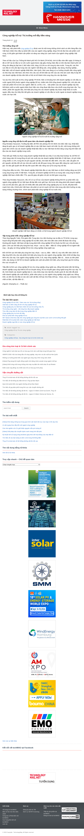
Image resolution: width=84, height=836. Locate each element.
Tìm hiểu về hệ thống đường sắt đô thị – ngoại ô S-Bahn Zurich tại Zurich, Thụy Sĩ (29, 391)
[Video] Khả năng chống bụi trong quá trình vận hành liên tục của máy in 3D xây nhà (30, 422)
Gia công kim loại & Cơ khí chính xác (31, 338)
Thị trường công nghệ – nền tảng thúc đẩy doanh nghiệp (21, 309)
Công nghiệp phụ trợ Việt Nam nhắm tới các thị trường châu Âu (23, 307)
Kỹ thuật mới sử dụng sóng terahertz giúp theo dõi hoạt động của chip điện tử (28, 434)
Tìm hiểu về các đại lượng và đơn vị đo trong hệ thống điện (22, 438)
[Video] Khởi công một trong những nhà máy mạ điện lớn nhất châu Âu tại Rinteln (29, 364)
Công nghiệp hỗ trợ (11, 330)
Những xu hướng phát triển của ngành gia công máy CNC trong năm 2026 (27, 358)
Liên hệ (5, 824)
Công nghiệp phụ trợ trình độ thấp (14, 313)
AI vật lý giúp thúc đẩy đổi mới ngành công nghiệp (19, 425)
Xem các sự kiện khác (10, 741)
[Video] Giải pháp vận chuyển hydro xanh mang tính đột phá (22, 431)
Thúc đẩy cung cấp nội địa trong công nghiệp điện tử (20, 311)
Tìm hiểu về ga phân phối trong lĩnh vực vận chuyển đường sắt (23, 387)
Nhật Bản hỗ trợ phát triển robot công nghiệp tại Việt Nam (21, 320)
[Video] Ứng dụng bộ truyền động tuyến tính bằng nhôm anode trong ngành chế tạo (30, 361)
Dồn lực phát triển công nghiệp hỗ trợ (15, 315)
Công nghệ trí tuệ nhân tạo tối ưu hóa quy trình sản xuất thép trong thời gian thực (29, 351)
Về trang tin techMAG (10, 809)
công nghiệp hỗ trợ (27, 48)
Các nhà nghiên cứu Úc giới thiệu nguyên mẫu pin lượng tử (22, 428)
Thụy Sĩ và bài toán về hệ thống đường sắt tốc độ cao (20, 377)
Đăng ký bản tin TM (29, 809)
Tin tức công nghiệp (24, 330)
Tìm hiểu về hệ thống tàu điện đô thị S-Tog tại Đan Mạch (21, 380)
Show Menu (42, 28)
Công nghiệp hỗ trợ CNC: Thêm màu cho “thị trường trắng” (22, 302)
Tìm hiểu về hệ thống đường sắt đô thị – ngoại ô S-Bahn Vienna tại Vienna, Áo (28, 394)
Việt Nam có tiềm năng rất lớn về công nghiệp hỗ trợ (20, 304)
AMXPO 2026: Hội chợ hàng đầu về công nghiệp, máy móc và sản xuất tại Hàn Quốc (30, 354)
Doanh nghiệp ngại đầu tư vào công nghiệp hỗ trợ (19, 322)
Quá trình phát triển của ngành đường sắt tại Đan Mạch (21, 384)
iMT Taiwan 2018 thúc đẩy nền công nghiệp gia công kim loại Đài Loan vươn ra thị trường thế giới (34, 318)
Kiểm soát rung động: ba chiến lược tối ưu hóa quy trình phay (23, 368)
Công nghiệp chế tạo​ (11, 338)
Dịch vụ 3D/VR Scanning (31, 812)
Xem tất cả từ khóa (9, 452)
